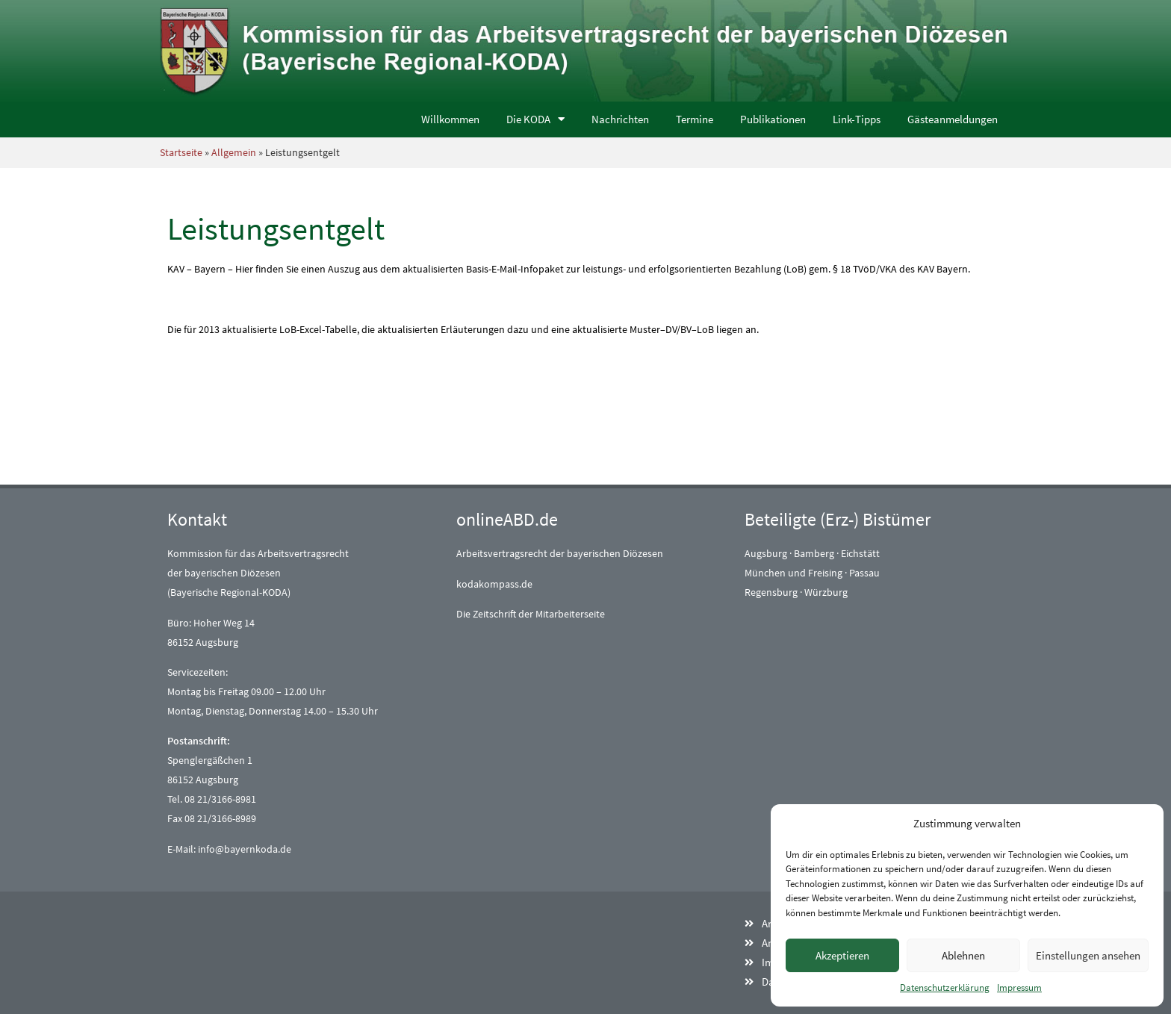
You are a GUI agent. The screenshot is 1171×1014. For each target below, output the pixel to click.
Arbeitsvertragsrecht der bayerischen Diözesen (559, 553)
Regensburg (771, 592)
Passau (864, 572)
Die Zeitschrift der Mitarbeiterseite (530, 613)
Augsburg (766, 553)
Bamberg (814, 553)
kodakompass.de (494, 584)
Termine (694, 119)
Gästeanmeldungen (952, 119)
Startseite (181, 152)
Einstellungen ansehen (1088, 955)
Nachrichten (620, 119)
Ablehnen (963, 955)
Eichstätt (860, 553)
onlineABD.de (507, 519)
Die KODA (535, 119)
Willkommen (450, 119)
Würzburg (826, 592)
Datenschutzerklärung (945, 987)
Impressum (1019, 987)
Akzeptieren (842, 955)
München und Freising (793, 572)
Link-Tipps (856, 119)
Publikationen (773, 119)
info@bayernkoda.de (244, 849)
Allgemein (233, 152)
